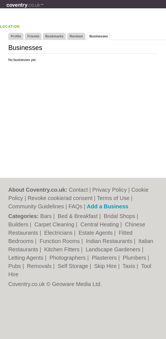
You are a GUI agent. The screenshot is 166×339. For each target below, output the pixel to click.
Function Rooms (60, 241)
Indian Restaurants (110, 241)
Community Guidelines (36, 206)
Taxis (130, 266)
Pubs (15, 266)
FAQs (75, 206)
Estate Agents (96, 233)
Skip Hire (106, 266)
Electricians (59, 233)
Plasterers (105, 258)
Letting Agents (26, 258)
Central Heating (101, 224)
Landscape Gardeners (113, 249)
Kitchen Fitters (62, 249)
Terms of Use (113, 198)
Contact (78, 190)
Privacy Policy (109, 190)
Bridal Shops (120, 216)
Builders (19, 224)
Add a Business (107, 206)
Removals (40, 266)
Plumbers (135, 258)
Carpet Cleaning (55, 224)
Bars (46, 216)
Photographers (68, 258)
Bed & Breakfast (78, 216)
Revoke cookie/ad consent (60, 198)
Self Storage (74, 266)
